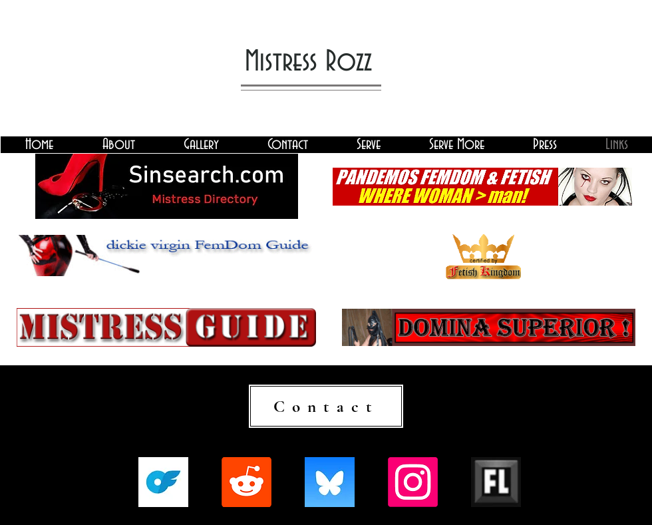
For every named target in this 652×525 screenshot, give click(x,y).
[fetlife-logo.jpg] (496, 482)
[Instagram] (413, 482)
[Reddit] (246, 482)
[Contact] (326, 406)
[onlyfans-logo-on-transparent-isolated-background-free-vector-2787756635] (163, 482)
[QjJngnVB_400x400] (330, 482)
